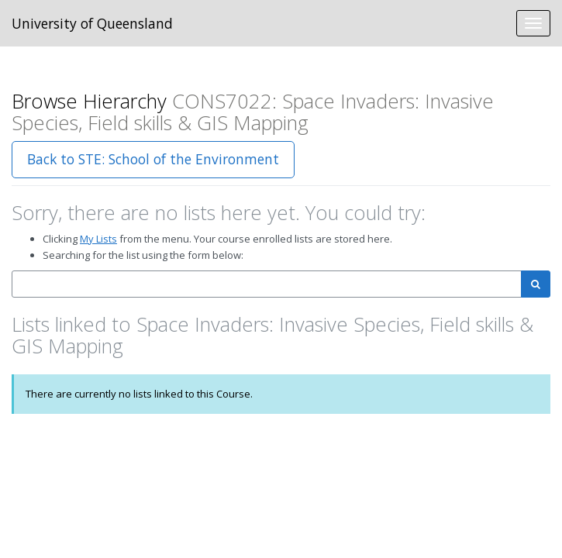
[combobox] (267, 284)
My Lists (98, 239)
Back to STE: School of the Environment (153, 159)
